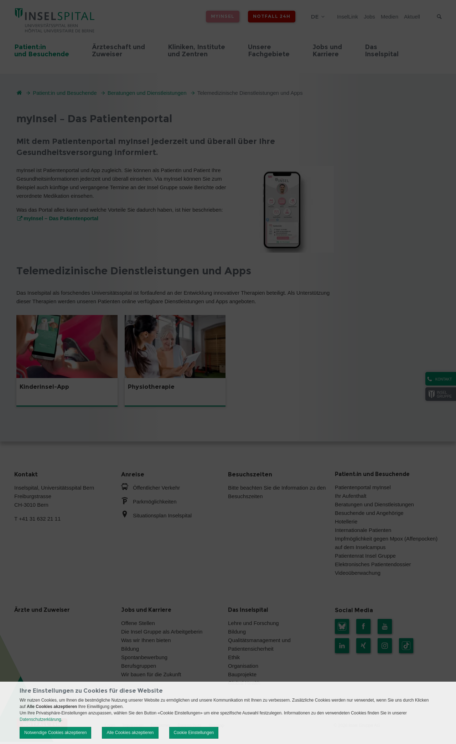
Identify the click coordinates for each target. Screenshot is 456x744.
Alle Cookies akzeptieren (130, 732)
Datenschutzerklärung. (41, 719)
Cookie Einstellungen (194, 732)
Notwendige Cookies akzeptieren (55, 732)
